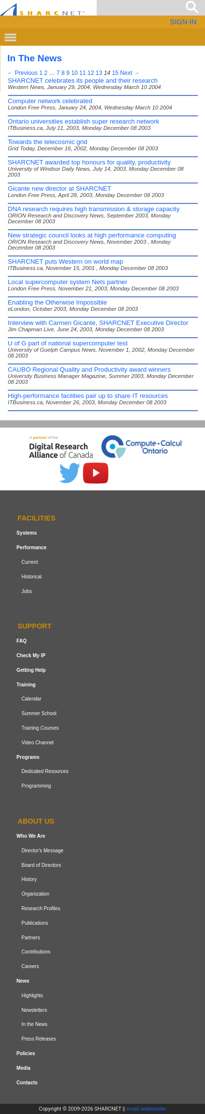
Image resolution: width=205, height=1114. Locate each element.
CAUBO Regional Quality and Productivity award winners (89, 369)
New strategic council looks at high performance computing (92, 235)
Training (26, 684)
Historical (31, 576)
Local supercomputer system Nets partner (67, 282)
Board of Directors (41, 865)
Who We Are (31, 836)
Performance (32, 547)
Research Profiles (41, 908)
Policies (26, 1053)
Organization (35, 894)
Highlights (32, 995)
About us (36, 821)
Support (35, 626)
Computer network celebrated (50, 101)
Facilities (37, 518)
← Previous (22, 73)
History (29, 879)
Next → (130, 73)
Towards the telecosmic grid (47, 141)
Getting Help (31, 670)
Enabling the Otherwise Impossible (57, 302)
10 (74, 73)
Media (24, 1068)
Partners (30, 937)
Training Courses (40, 728)
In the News (34, 1024)
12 (90, 73)
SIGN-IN (183, 22)
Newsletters (34, 1010)
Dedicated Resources (44, 771)
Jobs (26, 591)
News (23, 981)
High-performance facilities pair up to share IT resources (88, 395)
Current (29, 562)
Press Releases (38, 1039)
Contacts (27, 1082)
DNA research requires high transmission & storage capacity (94, 209)
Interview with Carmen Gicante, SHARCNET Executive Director (98, 322)
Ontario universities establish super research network (83, 121)
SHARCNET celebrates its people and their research (83, 80)
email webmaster (146, 1109)
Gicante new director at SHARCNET (59, 188)
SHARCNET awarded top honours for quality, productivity (89, 162)
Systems (27, 533)
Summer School (39, 713)
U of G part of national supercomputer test (68, 343)
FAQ (22, 641)
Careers (30, 966)
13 (99, 73)
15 (115, 73)
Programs (28, 757)
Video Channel (37, 742)
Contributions (35, 951)
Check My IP (31, 655)
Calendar (31, 699)
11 (83, 73)
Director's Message (42, 850)
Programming (36, 786)
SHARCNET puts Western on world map (65, 261)
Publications (34, 923)
